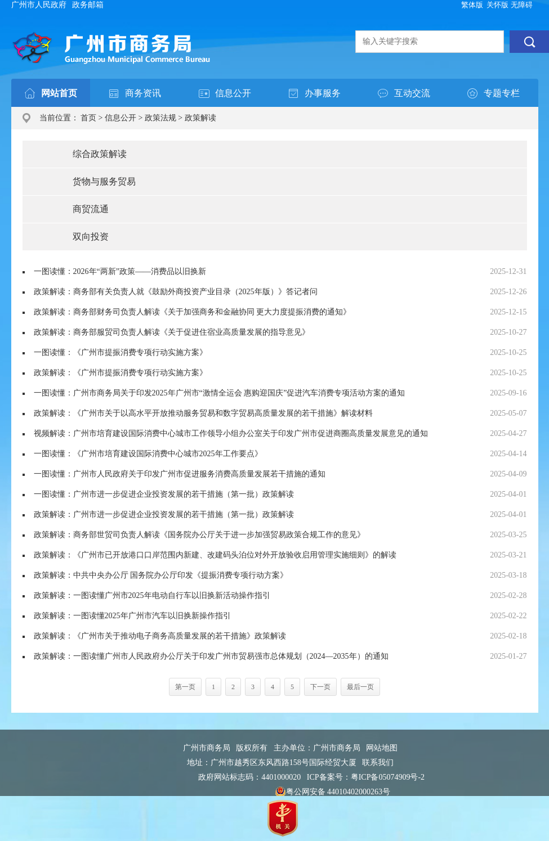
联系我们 (378, 762)
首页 (88, 118)
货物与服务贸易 (104, 181)
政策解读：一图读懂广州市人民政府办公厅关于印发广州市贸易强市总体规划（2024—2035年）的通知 (211, 656)
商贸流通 (91, 209)
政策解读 (200, 118)
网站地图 (382, 748)
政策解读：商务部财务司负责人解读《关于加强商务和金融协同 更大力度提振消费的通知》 (192, 312)
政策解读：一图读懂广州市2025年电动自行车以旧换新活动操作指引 (152, 595)
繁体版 (472, 5)
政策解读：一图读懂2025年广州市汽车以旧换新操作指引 (132, 615)
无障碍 (522, 5)
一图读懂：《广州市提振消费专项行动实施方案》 (120, 352)
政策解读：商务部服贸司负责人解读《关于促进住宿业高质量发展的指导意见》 (172, 332)
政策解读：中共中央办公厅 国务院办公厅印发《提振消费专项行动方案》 (161, 575)
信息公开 (120, 118)
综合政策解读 (100, 154)
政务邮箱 (88, 5)
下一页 (320, 687)
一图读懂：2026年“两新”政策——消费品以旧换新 (120, 271)
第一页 (185, 687)
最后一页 (360, 687)
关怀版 (497, 5)
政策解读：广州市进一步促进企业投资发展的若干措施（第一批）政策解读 (164, 514)
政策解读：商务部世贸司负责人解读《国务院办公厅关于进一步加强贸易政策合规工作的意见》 (199, 534)
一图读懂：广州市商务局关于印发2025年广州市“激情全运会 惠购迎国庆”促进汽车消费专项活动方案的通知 (219, 393)
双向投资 (91, 236)
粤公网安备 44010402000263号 (333, 792)
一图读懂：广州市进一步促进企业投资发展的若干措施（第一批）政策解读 (164, 494)
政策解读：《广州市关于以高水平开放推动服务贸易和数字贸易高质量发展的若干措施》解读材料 (203, 413)
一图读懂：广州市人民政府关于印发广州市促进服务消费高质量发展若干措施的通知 (179, 474)
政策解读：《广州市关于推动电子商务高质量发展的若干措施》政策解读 (160, 636)
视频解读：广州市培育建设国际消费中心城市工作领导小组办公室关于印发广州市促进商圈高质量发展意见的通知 (231, 433)
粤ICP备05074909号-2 (388, 777)
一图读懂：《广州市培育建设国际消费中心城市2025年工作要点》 (148, 453)
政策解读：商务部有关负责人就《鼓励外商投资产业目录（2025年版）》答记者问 (176, 291)
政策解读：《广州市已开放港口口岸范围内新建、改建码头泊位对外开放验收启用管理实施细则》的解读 (215, 555)
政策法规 (160, 118)
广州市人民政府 (38, 5)
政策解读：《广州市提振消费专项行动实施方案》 (120, 372)
